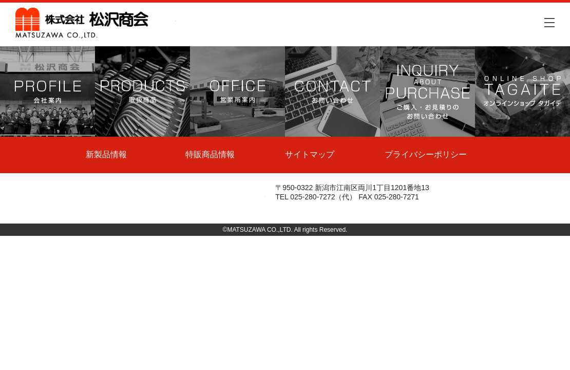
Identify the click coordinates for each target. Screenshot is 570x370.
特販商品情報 (210, 154)
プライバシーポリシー (426, 154)
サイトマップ (309, 154)
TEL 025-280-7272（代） (315, 197)
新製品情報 (106, 154)
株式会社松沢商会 (95, 23)
